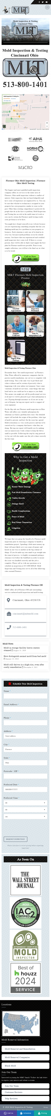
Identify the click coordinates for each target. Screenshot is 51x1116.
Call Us (8, 1113)
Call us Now (30, 257)
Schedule (25, 1113)
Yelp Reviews (11, 1096)
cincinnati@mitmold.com (25, 613)
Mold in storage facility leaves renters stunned (22, 650)
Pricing (42, 1113)
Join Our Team (12, 1083)
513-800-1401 (20, 627)
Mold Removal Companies (18, 1055)
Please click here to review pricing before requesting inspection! (25, 845)
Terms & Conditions (28, 1107)
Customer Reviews (14, 1090)
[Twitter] (43, 2)
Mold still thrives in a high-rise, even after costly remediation (24, 667)
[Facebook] (39, 2)
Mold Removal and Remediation (21, 1046)
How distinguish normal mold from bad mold (23, 659)
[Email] (47, 2)
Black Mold (10, 1063)
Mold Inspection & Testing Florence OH (24, 585)
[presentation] (20, 829)
